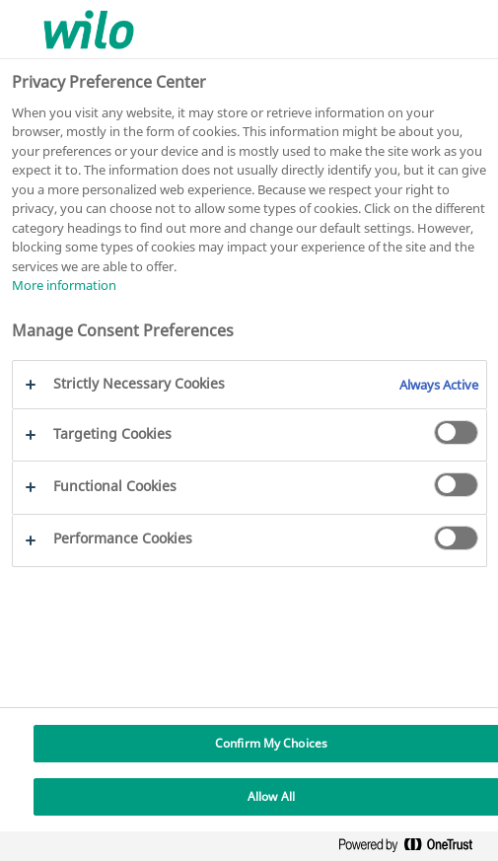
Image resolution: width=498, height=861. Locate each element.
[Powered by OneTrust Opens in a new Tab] (413, 848)
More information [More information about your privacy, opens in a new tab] (64, 285)
